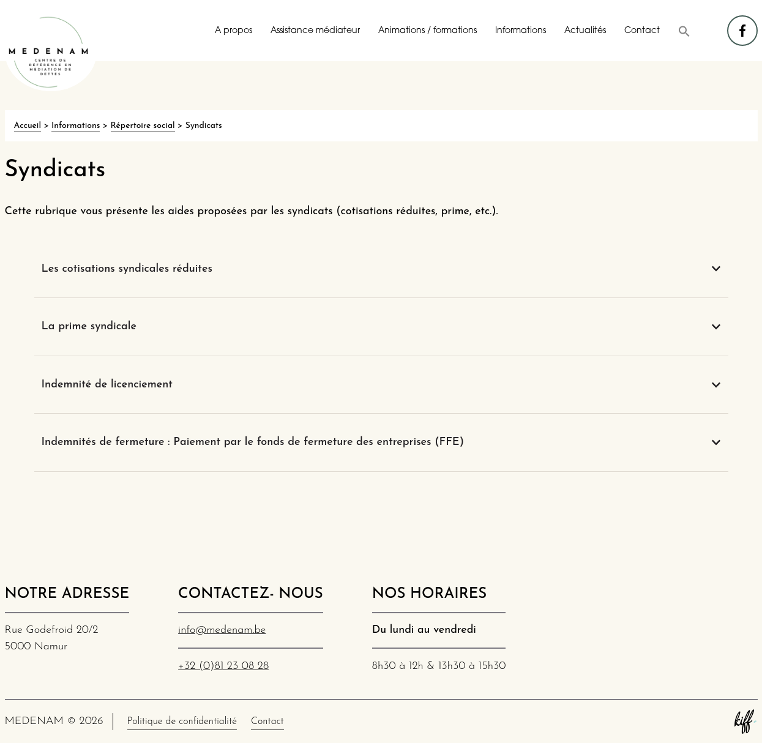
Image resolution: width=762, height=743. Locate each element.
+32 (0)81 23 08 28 (223, 666)
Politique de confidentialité (182, 721)
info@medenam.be (222, 630)
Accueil (27, 125)
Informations (520, 30)
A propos (233, 30)
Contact (642, 30)
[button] (684, 31)
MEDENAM (51, 52)
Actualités (585, 30)
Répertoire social (143, 125)
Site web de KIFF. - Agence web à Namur (745, 721)
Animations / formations (427, 30)
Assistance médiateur (315, 30)
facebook (743, 25)
